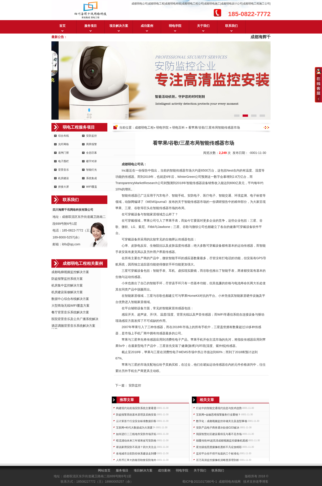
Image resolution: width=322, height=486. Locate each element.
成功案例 (147, 26)
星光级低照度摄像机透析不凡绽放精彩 (219, 447)
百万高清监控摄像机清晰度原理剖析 (217, 460)
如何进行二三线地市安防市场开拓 (136, 434)
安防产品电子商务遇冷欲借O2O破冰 (217, 427)
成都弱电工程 (144, 127)
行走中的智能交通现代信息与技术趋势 (219, 408)
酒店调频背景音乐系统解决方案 (73, 325)
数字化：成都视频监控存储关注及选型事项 (221, 421)
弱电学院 (175, 26)
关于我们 (203, 26)
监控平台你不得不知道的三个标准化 (217, 453)
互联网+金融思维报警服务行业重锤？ (218, 414)
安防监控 (91, 135)
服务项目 (90, 26)
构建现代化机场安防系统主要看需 (136, 408)
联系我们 (231, 26)
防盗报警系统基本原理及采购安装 (136, 414)
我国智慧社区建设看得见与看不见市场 (219, 434)
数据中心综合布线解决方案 (70, 299)
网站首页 (104, 470)
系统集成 (91, 178)
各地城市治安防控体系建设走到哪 (136, 453)
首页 (62, 26)
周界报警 (91, 144)
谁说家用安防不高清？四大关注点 (136, 447)
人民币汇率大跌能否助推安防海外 (136, 460)
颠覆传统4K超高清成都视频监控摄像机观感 (222, 440)
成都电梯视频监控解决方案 (70, 272)
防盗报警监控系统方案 (67, 278)
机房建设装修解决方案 (67, 292)
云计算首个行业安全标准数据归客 (136, 421)
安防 (190, 195)
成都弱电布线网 (230, 481)
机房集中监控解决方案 (67, 285)
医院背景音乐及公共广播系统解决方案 (74, 319)
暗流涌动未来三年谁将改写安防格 (136, 440)
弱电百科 (178, 127)
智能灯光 (91, 169)
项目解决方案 (118, 26)
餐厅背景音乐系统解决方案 (70, 312)
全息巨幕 (91, 152)
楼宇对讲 (91, 161)
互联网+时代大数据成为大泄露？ (135, 427)
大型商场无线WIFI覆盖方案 (70, 305)
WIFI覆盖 (91, 186)
